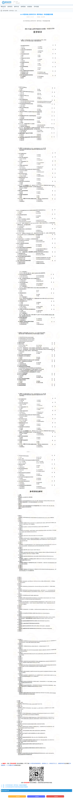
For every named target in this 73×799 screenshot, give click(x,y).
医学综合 (11, 10)
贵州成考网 (5, 10)
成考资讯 (9, 6)
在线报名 (29, 6)
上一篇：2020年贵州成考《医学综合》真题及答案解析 (14, 785)
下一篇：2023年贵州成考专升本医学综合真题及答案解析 (14, 787)
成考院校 (23, 6)
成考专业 (16, 6)
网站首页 (3, 6)
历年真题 (36, 6)
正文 (16, 10)
